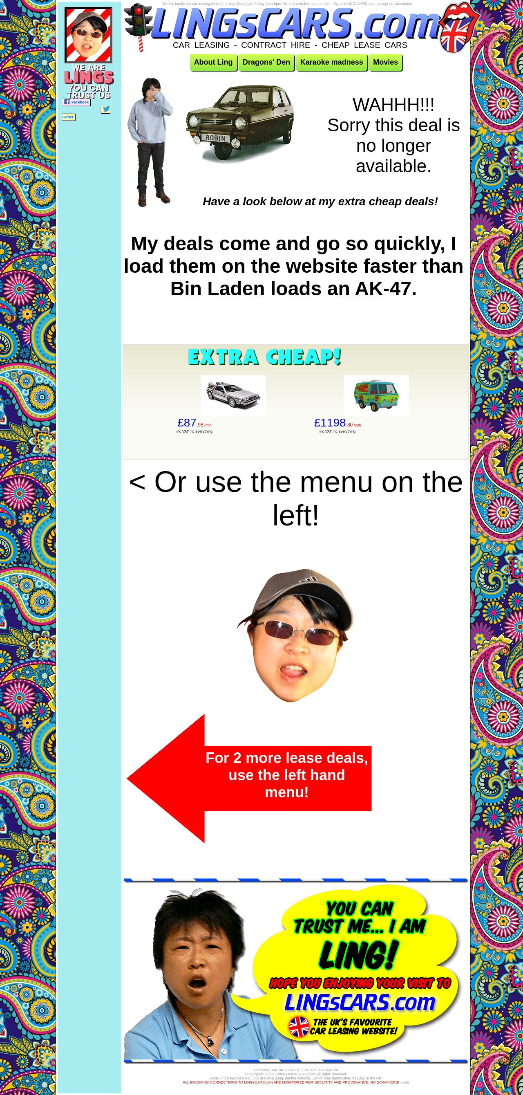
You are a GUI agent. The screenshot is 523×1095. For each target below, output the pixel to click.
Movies (385, 62)
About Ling (213, 62)
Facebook (76, 102)
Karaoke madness (331, 62)
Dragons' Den (266, 62)
